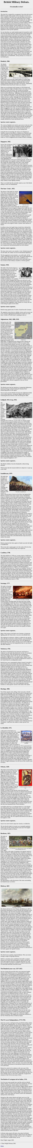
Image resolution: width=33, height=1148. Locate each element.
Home (2, 1146)
